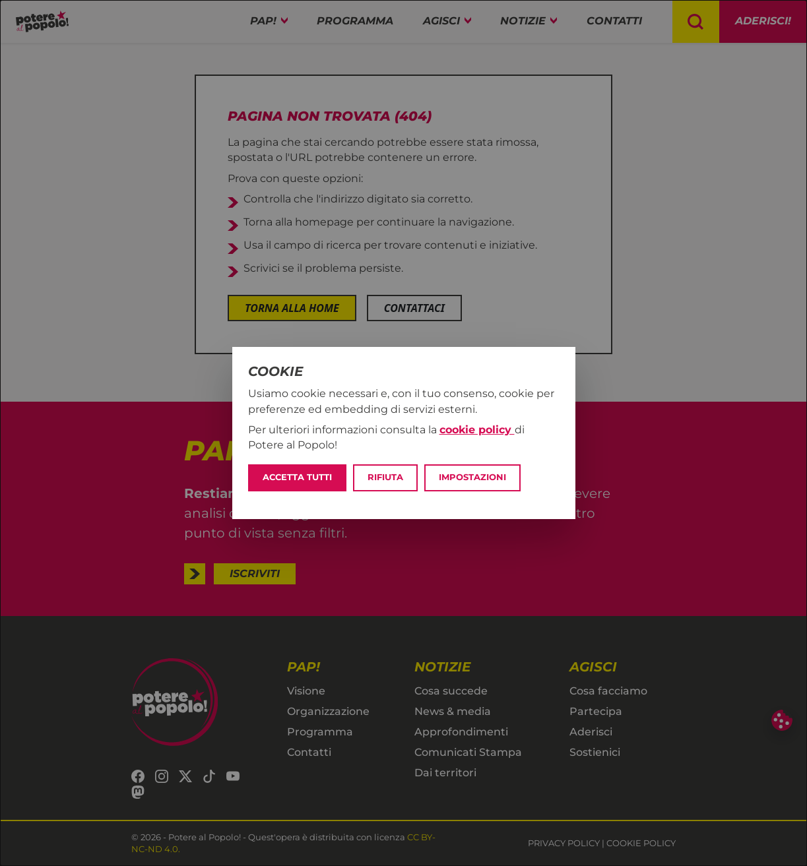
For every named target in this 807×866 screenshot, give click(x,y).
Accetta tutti (297, 477)
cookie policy (477, 429)
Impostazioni (472, 477)
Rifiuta (385, 477)
